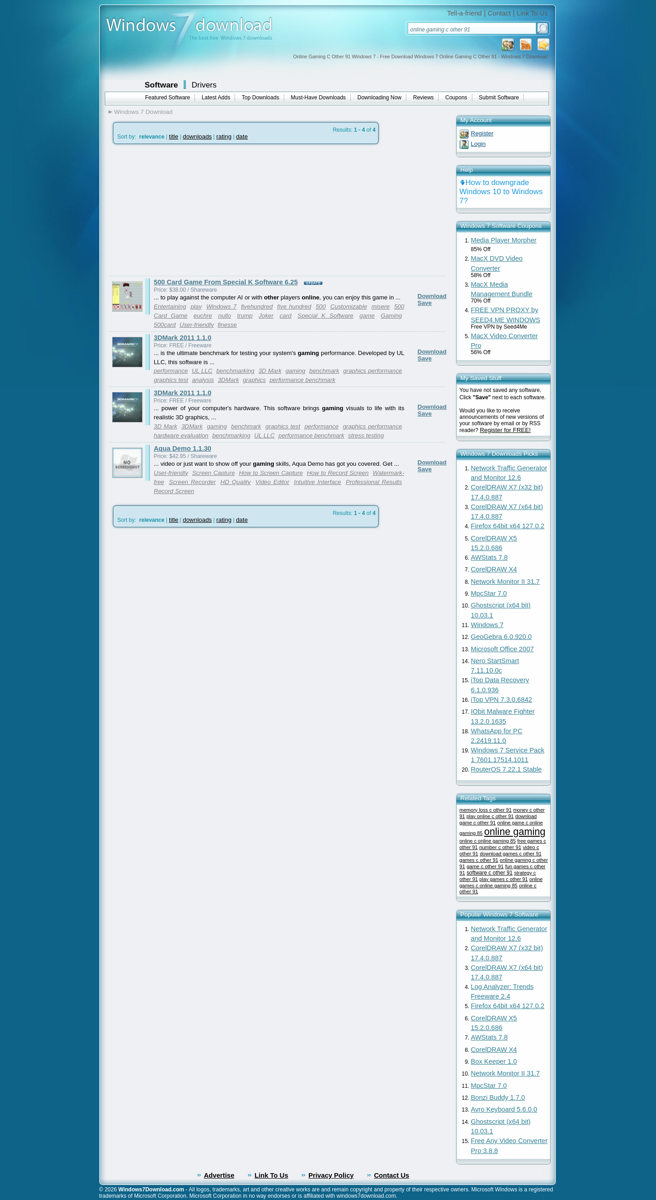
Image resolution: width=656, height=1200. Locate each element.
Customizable (348, 306)
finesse (227, 324)
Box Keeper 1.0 (494, 1061)
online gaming (514, 831)
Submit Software (499, 97)
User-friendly (196, 324)
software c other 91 (489, 873)
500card (165, 324)
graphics (254, 379)
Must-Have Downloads (318, 97)
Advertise (219, 1175)
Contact (499, 13)
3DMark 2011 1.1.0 (182, 337)
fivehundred (257, 306)
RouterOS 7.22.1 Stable (506, 769)
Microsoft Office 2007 (502, 649)
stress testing (366, 435)
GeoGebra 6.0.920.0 (501, 636)
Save (425, 302)
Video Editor (272, 482)
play (195, 306)
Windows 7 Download (143, 111)
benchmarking (235, 370)
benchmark (324, 370)
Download (432, 296)
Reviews (423, 97)
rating (223, 136)
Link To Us (532, 13)
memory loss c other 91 (486, 810)
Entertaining (170, 306)
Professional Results (374, 482)
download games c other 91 (511, 853)
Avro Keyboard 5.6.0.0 (504, 1109)
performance (171, 370)
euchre (203, 315)
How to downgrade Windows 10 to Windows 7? (501, 191)
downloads (197, 136)
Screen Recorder (192, 482)
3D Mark (270, 370)
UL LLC (202, 370)
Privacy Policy (331, 1175)
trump (244, 315)
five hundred (294, 306)
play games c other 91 (503, 879)
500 (321, 306)
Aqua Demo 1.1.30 (182, 448)
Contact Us (391, 1175)
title (174, 136)
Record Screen (174, 491)
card (286, 315)
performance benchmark (302, 379)
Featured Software (167, 97)
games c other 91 (479, 860)
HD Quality (235, 482)
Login (478, 143)
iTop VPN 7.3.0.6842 (501, 699)
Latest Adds (216, 97)
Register (482, 133)
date (242, 136)
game (366, 315)
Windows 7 (221, 306)
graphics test (171, 379)
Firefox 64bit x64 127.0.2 (507, 526)
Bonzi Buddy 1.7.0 (498, 1097)
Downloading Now (380, 97)
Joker (266, 315)
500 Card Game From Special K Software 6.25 (226, 282)
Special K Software (325, 315)
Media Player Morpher (504, 240)
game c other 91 (484, 866)
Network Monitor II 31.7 (505, 581)
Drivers (204, 84)
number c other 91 (500, 847)
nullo (224, 315)
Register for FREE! (505, 430)
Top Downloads (260, 97)
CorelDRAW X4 (494, 569)
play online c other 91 (490, 816)
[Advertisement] (184, 210)
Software (161, 84)
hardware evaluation (181, 435)
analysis (203, 379)
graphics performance (372, 370)
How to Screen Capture (270, 472)
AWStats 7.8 (489, 557)
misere (380, 306)
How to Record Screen (338, 472)
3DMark (228, 379)
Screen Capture (213, 472)
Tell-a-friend (464, 13)
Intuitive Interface (317, 482)
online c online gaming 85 (488, 841)
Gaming (391, 315)
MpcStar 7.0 (489, 593)
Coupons (456, 97)
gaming (295, 370)
